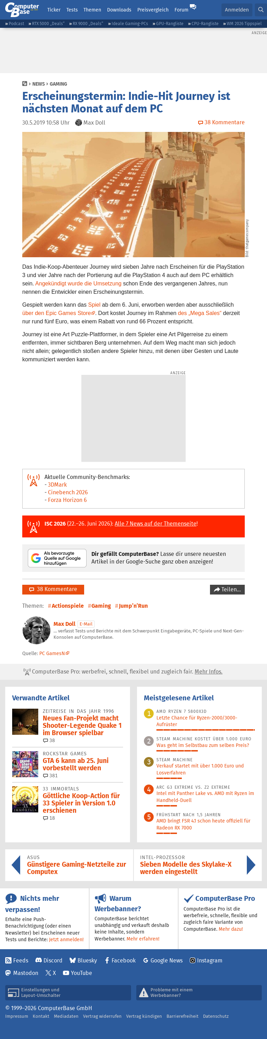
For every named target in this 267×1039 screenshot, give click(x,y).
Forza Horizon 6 (67, 500)
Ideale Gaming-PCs (130, 23)
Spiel (94, 305)
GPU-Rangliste (170, 23)
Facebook (124, 961)
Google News (167, 961)
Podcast (16, 23)
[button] (261, 9)
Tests (72, 9)
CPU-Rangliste (205, 23)
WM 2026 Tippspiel (244, 23)
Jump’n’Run (133, 606)
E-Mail (86, 624)
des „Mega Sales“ (199, 313)
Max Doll (64, 624)
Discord (53, 961)
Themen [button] (92, 9)
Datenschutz (216, 1016)
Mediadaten (66, 1016)
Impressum (16, 1016)
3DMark (57, 485)
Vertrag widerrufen (102, 1016)
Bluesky (87, 961)
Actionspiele (68, 606)
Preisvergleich (153, 9)
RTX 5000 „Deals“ (48, 23)
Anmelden (237, 9)
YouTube (81, 973)
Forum (181, 9)
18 (49, 817)
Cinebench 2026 (68, 492)
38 (49, 740)
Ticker (53, 9)
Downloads (119, 9)
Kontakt (41, 1016)
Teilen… (230, 589)
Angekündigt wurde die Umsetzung (78, 283)
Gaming (58, 84)
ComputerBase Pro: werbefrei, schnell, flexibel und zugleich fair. (123, 672)
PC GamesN (52, 653)
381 (50, 775)
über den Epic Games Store (56, 313)
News (38, 84)
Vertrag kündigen (144, 1016)
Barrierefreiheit (183, 1016)
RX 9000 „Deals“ (88, 23)
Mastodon (25, 973)
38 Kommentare (53, 589)
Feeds (20, 961)
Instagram (209, 961)
